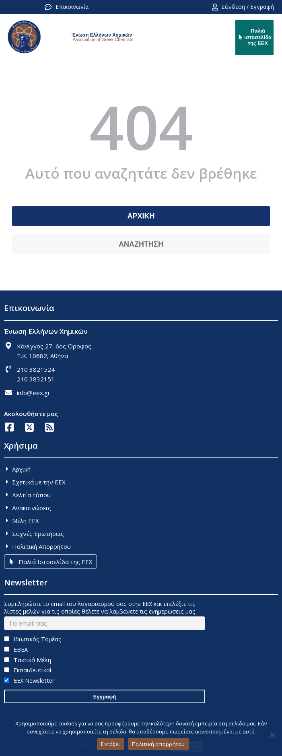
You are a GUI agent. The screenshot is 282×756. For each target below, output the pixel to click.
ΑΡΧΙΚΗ (140, 216)
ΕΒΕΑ (16, 649)
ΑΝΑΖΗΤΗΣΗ (141, 244)
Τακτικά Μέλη (27, 660)
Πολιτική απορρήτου (158, 744)
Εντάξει (110, 744)
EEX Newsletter (29, 680)
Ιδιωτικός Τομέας (33, 639)
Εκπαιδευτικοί (28, 670)
